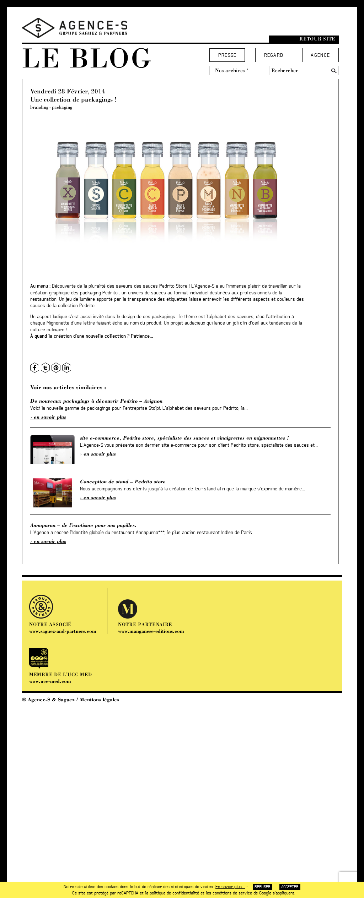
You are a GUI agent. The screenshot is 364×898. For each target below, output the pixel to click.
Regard (274, 55)
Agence (320, 55)
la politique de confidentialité (172, 893)
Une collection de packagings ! (73, 99)
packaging (62, 107)
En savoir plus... (230, 887)
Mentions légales (99, 699)
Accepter (290, 887)
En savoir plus (50, 417)
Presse (227, 55)
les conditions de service (229, 893)
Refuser (263, 887)
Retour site (317, 39)
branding (39, 107)
